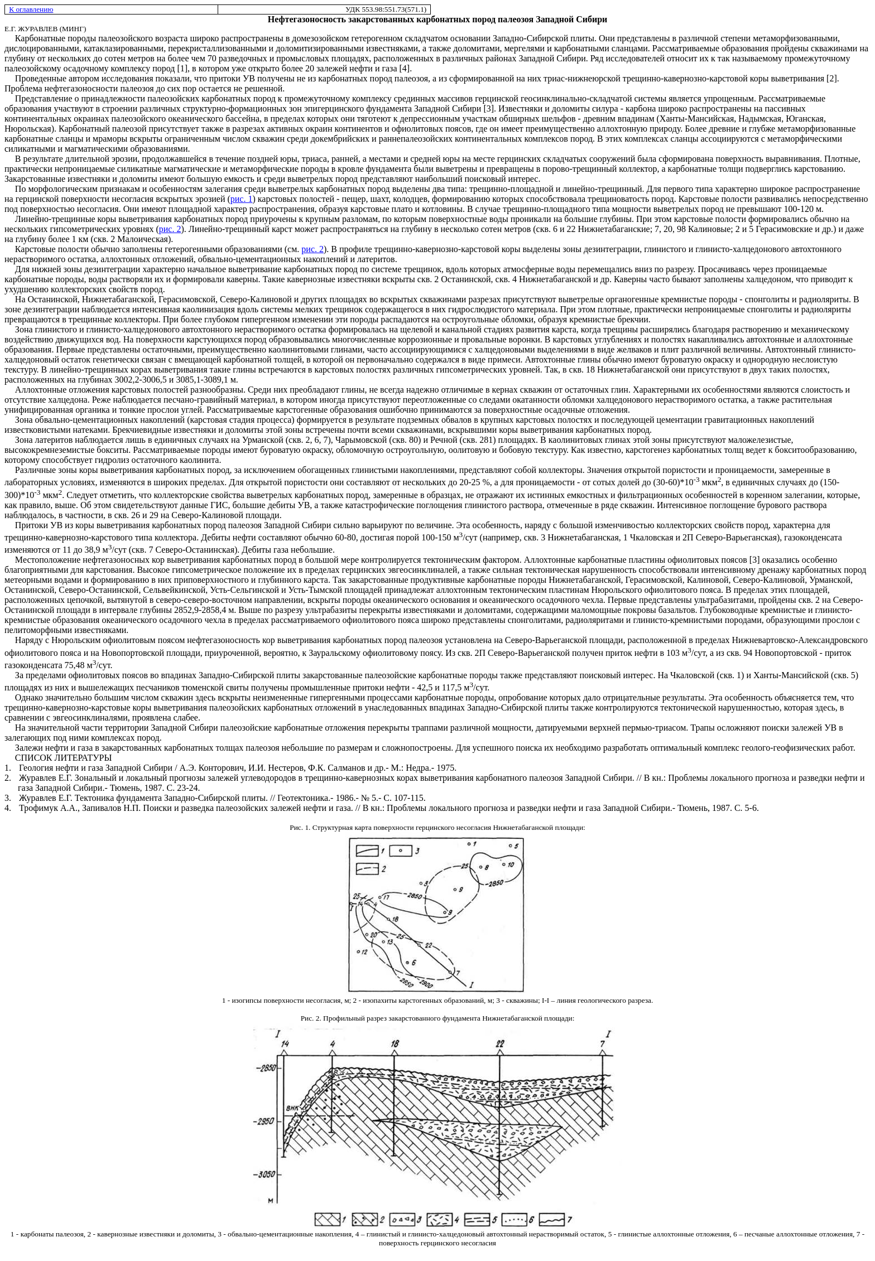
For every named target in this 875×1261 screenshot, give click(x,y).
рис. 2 (170, 229)
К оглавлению (31, 9)
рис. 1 (241, 199)
